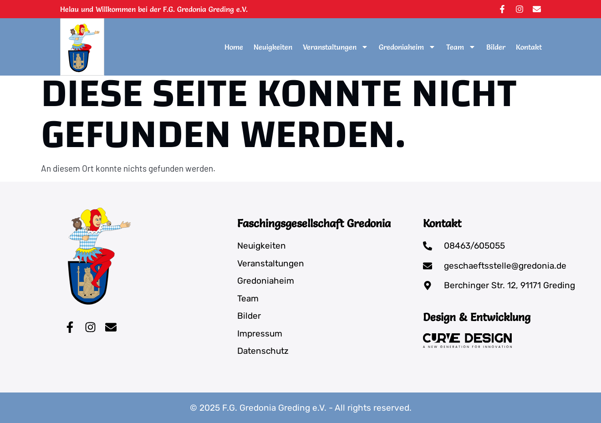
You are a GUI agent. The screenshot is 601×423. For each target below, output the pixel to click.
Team (461, 47)
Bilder (495, 46)
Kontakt (529, 46)
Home (233, 46)
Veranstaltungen (335, 47)
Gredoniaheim (407, 47)
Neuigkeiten (273, 46)
